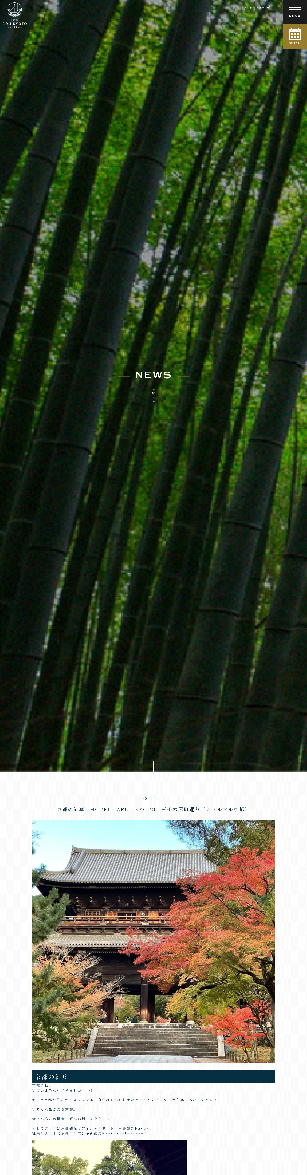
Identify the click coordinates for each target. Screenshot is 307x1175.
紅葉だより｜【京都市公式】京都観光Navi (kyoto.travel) (90, 1118)
